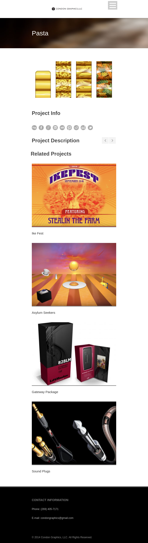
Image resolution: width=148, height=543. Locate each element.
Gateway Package (45, 392)
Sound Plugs (41, 471)
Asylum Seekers (43, 312)
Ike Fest (37, 233)
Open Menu (112, 5)
